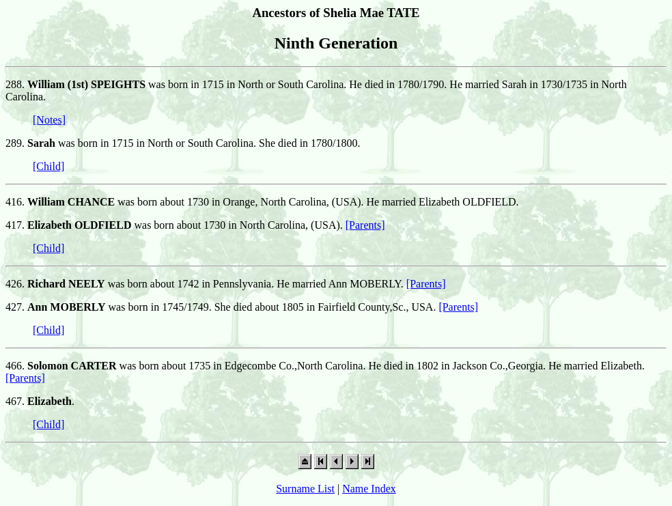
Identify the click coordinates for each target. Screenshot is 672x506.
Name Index (369, 488)
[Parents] (365, 225)
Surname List (305, 488)
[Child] (48, 166)
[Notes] (49, 120)
